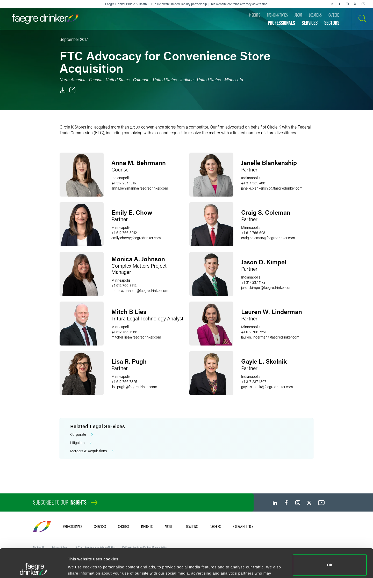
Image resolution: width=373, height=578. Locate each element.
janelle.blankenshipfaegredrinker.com (272, 188)
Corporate (81, 434)
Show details (80, 567)
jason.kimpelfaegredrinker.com (266, 287)
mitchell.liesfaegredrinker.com (136, 337)
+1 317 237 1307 (253, 381)
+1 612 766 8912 (124, 285)
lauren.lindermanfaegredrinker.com (270, 337)
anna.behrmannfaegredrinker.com (139, 188)
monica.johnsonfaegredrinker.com (139, 290)
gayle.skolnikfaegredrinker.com (267, 386)
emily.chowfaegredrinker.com (136, 237)
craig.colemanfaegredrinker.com (268, 237)
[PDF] (63, 90)
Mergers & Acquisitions (92, 451)
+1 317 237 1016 (123, 183)
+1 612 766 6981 (254, 232)
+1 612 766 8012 (124, 232)
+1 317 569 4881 (254, 183)
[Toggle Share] (72, 90)
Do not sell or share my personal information (330, 561)
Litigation (81, 443)
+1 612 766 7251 (253, 331)
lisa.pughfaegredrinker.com (134, 386)
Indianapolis (120, 177)
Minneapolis (120, 227)
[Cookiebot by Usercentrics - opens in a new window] (33, 568)
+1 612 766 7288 (124, 331)
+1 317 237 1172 (253, 282)
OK (330, 538)
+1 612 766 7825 (124, 381)
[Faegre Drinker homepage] (45, 19)
